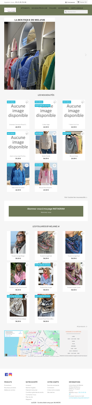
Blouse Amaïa (74, 156)
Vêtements (25, 8)
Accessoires (63, 8)
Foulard (52, 8)
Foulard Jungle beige (18, 256)
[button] (10, 54)
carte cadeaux (77, 8)
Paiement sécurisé (31, 390)
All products (82, 326)
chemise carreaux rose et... (18, 124)
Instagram (10, 374)
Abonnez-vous (46, 212)
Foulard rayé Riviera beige (18, 319)
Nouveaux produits (10, 388)
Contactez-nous (31, 395)
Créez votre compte (53, 390)
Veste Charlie (46, 156)
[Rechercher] (76, 12)
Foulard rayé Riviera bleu (46, 319)
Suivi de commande (53, 385)
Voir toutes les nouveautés (76, 197)
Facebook (6, 374)
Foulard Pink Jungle (46, 287)
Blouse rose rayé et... (46, 187)
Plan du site (29, 397)
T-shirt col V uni (74, 124)
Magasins (29, 399)
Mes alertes (51, 392)
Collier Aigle (46, 124)
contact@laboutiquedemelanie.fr (79, 398)
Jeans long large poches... (18, 156)
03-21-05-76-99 (20, 2)
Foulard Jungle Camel (73, 287)
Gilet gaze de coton (18, 187)
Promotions (7, 385)
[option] (46, 54)
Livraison (28, 385)
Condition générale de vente (34, 392)
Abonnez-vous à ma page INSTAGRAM (46, 208)
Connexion (50, 388)
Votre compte (53, 382)
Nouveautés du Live (39, 8)
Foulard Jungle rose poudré (18, 287)
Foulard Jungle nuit (74, 256)
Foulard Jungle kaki (46, 256)
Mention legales (31, 388)
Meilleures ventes (9, 390)
